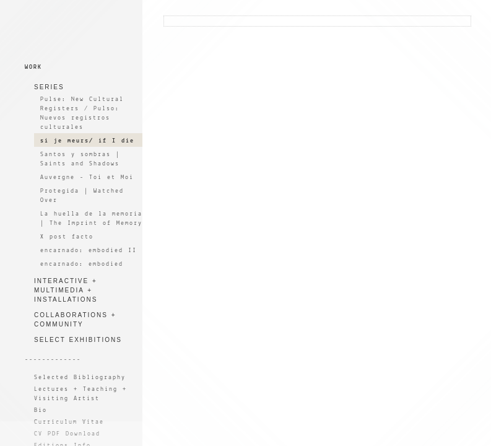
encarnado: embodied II (88, 250)
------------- (53, 359)
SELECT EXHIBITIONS (78, 339)
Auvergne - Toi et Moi (87, 177)
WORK (33, 67)
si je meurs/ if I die (87, 141)
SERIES (49, 87)
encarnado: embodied (81, 264)
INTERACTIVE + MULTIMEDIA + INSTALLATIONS (65, 290)
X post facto (66, 237)
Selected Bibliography (80, 377)
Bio (40, 410)
